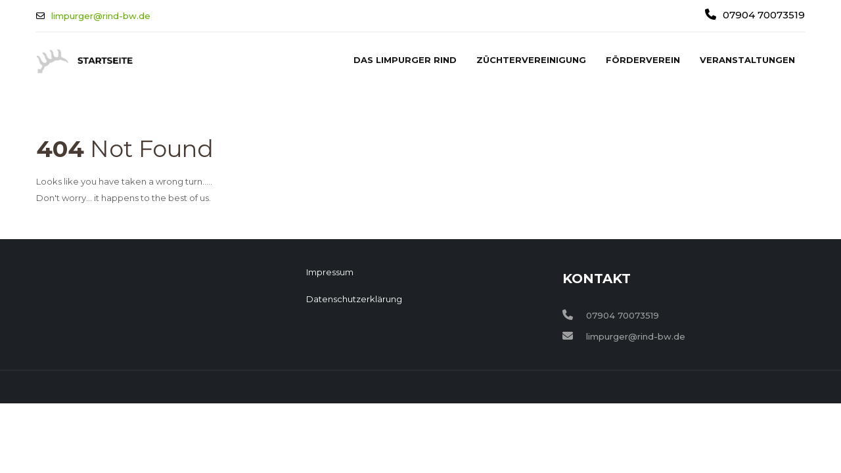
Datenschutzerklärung (354, 299)
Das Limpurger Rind (405, 60)
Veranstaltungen (747, 60)
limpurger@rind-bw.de (100, 16)
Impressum (329, 272)
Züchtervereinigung (531, 60)
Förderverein (643, 60)
